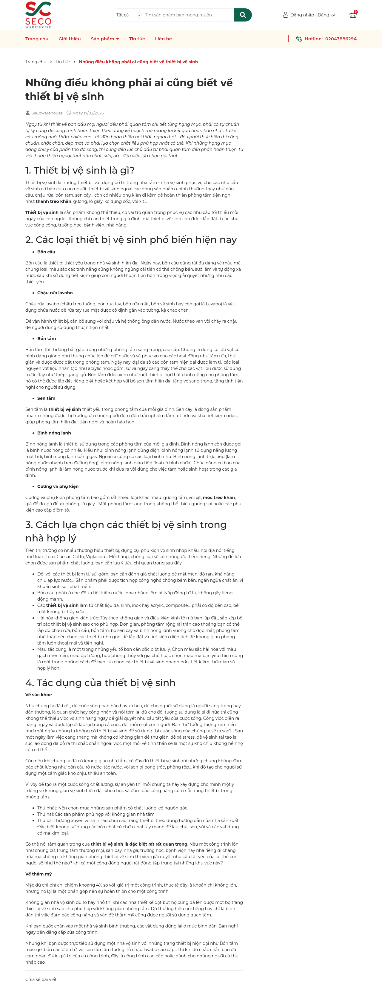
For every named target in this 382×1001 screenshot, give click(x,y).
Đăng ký (326, 15)
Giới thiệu (69, 39)
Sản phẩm (103, 39)
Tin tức (137, 39)
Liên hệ (163, 39)
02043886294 (341, 39)
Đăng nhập (302, 15)
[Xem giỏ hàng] (353, 15)
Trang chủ (37, 39)
